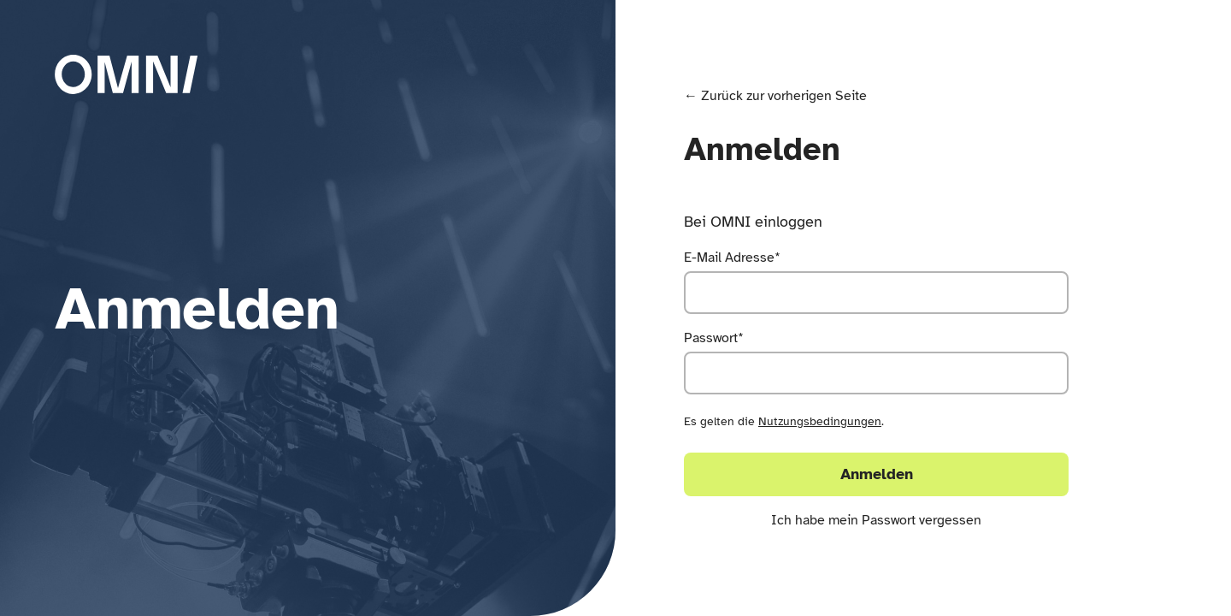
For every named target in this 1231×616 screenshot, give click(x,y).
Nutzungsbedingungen (819, 421)
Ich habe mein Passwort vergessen (876, 520)
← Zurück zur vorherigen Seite (775, 95)
